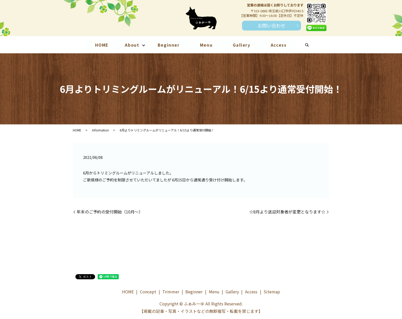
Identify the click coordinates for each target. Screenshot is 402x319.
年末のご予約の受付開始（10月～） (110, 212)
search (312, 46)
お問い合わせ (271, 25)
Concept (148, 292)
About (132, 45)
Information (100, 130)
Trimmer (170, 292)
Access (279, 45)
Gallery (241, 45)
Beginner (168, 45)
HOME (101, 45)
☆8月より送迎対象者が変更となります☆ (287, 212)
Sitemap (272, 292)
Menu (206, 45)
